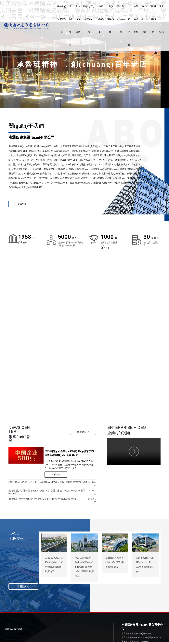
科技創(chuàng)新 (103, 395)
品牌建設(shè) (58, 398)
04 (135, 362)
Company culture (143, 395)
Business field (15, 399)
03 (93, 366)
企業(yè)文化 (142, 390)
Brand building (57, 403)
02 (51, 370)
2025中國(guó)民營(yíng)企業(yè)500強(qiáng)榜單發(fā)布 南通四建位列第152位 (47, 481)
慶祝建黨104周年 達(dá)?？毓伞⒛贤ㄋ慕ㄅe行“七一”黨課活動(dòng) (42, 498)
